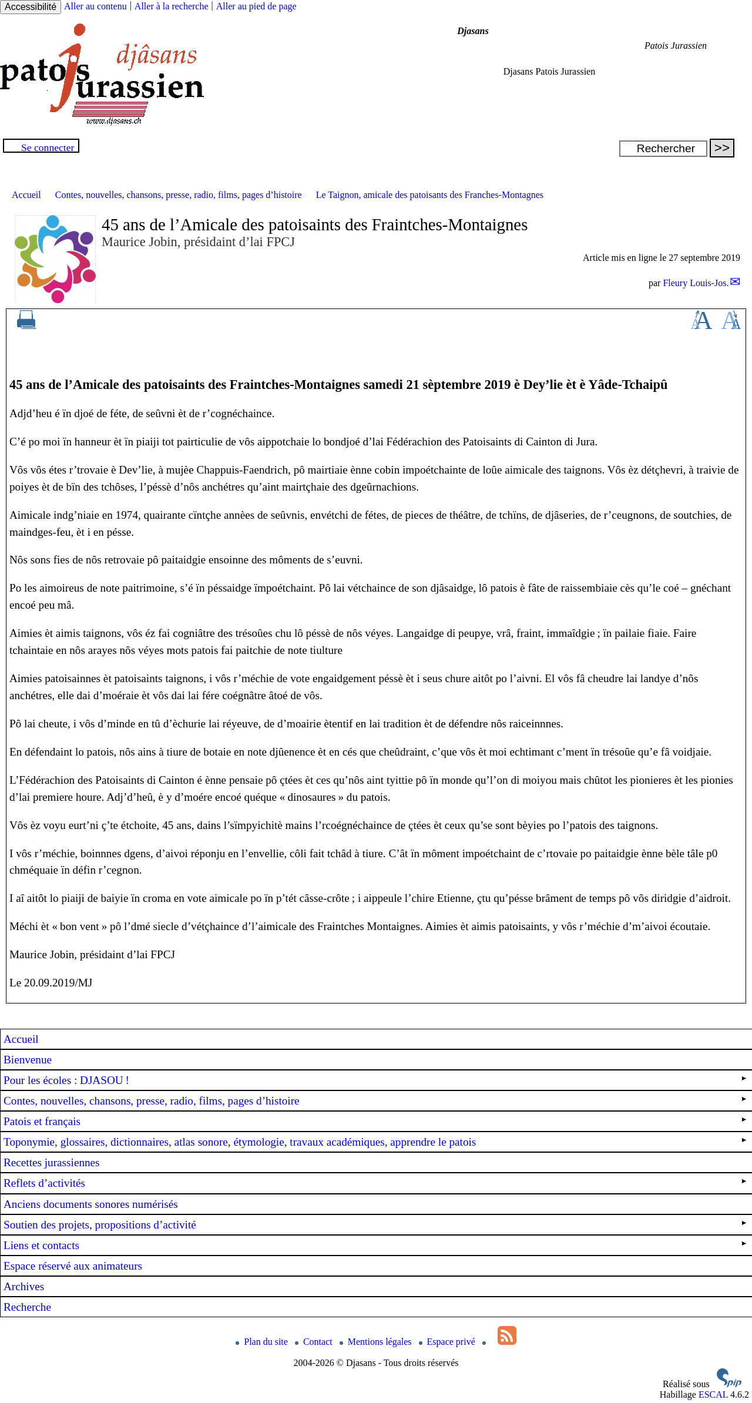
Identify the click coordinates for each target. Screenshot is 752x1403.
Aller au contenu (95, 6)
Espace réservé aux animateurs (73, 1266)
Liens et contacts (375, 1245)
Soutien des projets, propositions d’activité (375, 1225)
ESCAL (713, 1394)
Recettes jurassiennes (52, 1162)
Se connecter (47, 147)
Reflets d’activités (375, 1183)
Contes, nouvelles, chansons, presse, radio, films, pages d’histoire (178, 195)
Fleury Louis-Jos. (695, 283)
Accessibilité (30, 7)
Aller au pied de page (256, 6)
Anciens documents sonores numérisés (91, 1204)
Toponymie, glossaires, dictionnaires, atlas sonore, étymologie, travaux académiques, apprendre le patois (375, 1142)
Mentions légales (377, 1342)
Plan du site (263, 1342)
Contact (315, 1342)
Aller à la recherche (172, 6)
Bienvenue (28, 1059)
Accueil (26, 195)
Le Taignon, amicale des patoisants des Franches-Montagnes (429, 195)
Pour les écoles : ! (375, 1080)
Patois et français (375, 1121)
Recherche (27, 1307)
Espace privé (448, 1342)
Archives (24, 1286)
